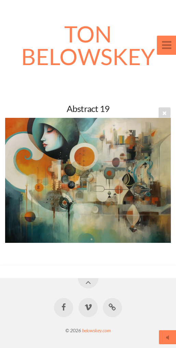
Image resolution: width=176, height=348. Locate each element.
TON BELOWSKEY (88, 45)
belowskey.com (96, 330)
